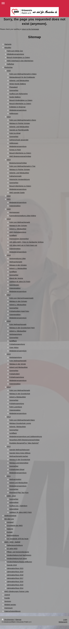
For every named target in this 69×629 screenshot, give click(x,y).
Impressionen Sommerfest (19, 239)
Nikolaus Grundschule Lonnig (20, 423)
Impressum (8, 608)
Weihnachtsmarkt (15, 262)
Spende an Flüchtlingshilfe (19, 130)
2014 (9, 387)
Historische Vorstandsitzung (19, 179)
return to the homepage (30, 29)
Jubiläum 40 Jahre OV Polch (19, 282)
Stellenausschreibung (15, 545)
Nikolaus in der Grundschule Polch (22, 328)
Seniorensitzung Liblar (17, 258)
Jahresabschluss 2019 (15, 572)
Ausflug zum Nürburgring (18, 94)
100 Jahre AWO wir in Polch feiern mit (23, 245)
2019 (9, 219)
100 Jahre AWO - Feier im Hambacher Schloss (26, 242)
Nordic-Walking (14, 97)
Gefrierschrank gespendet (18, 140)
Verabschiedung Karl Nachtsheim (19, 555)
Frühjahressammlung (17, 344)
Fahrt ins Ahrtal (14, 133)
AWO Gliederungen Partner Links (16, 591)
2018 (9, 255)
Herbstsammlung (15, 334)
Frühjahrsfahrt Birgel (16, 469)
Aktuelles (7, 48)
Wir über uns (9, 519)
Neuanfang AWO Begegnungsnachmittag (24, 440)
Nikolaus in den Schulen (18, 226)
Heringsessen (14, 212)
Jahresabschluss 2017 (15, 578)
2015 (9, 354)
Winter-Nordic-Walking (17, 84)
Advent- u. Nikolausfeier (18, 268)
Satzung (10, 529)
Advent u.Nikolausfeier (17, 397)
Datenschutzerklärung (12, 611)
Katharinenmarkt (15, 176)
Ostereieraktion (15, 206)
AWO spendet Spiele (17, 193)
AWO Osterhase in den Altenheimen (20, 61)
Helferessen (13, 113)
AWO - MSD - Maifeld (12, 542)
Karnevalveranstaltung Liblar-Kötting (22, 216)
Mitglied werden (10, 605)
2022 (9, 196)
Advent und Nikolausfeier (18, 367)
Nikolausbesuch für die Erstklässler (22, 77)
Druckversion (8, 620)
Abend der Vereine (16, 278)
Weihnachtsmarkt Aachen (18, 456)
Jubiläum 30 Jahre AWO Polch (20, 512)
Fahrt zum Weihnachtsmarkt (19, 222)
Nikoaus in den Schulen (18, 265)
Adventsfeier (14, 502)
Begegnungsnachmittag (18, 163)
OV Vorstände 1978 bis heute (17, 539)
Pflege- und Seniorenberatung (18, 552)
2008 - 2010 (11, 496)
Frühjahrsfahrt (14, 374)
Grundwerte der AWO (15, 525)
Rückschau (8, 67)
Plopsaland (13, 87)
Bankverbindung (13, 535)
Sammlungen (14, 285)
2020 (9, 209)
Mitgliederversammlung (15, 54)
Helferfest (10, 64)
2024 (9, 117)
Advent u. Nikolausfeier (17, 229)
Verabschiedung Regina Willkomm (19, 562)
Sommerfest (13, 90)
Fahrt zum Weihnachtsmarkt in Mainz (23, 74)
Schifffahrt (13, 235)
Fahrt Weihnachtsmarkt (17, 324)
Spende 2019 (12, 565)
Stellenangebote (10, 516)
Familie (7, 598)
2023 (9, 160)
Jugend (7, 595)
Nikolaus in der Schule (17, 364)
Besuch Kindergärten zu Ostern (18, 57)
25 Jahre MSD (12, 549)
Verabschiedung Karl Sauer (17, 558)
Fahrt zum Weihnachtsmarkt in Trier (22, 166)
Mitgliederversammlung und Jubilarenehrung (25, 436)
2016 (9, 321)
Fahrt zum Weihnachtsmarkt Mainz (22, 420)
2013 (9, 417)
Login (65, 620)
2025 (9, 71)
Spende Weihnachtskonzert (19, 450)
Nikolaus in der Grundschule (19, 394)
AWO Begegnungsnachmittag (20, 156)
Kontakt (9, 532)
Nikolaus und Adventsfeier (18, 463)
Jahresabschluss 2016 (15, 581)
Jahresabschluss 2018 (15, 575)
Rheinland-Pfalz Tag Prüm (18, 492)
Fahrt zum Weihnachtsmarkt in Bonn (22, 120)
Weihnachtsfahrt (15, 479)
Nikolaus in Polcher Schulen (19, 123)
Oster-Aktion (14, 347)
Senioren (7, 601)
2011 (9, 476)
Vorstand (10, 522)
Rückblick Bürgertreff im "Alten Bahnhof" (24, 443)
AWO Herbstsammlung (17, 232)
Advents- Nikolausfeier (17, 427)
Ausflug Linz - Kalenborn (18, 506)
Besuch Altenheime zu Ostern (20, 104)
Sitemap (18, 620)
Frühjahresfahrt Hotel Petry (19, 311)
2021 (9, 199)
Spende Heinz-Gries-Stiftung (19, 453)
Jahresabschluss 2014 (15, 588)
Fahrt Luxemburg (15, 407)
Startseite (7, 44)
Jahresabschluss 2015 (15, 585)
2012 (9, 446)
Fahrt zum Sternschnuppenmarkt (21, 298)
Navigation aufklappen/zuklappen (34, 3)
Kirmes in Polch (15, 150)
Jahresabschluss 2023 (15, 568)
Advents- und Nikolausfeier (19, 80)
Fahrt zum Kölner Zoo (15, 51)
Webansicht (63, 622)
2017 (9, 295)
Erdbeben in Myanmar (17, 107)
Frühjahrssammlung (16, 377)
